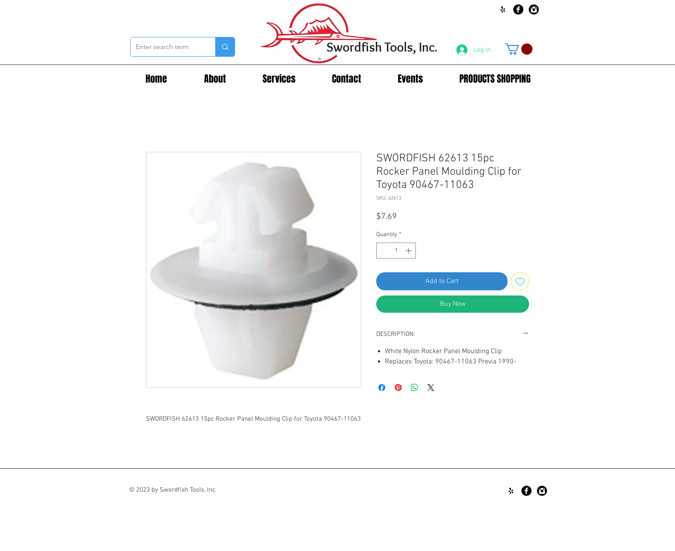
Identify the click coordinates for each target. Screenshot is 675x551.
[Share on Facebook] (382, 387)
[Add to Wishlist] (520, 281)
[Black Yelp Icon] (503, 9)
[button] (519, 49)
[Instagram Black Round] (534, 9)
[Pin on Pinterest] (398, 387)
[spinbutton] (396, 250)
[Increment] (409, 250)
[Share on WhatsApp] (414, 387)
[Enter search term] (166, 46)
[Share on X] (431, 387)
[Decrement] (383, 250)
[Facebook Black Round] (518, 9)
